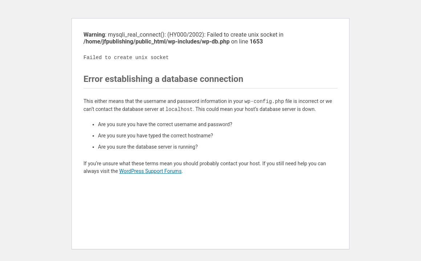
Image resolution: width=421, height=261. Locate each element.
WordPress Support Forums (150, 171)
